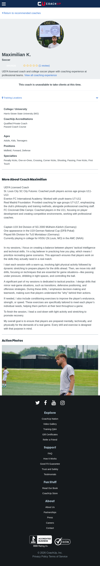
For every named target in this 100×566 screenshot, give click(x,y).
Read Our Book (50, 488)
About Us (50, 507)
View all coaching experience (40, 75)
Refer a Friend (50, 439)
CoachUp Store (50, 493)
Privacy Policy (40, 556)
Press (50, 517)
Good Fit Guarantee (50, 464)
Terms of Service (58, 556)
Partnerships (50, 512)
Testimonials (50, 474)
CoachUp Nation (50, 419)
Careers (50, 523)
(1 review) (44, 65)
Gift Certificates (50, 434)
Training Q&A (50, 429)
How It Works (50, 458)
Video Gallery (50, 424)
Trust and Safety (50, 469)
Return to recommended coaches (21, 13)
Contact (50, 528)
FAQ (50, 453)
